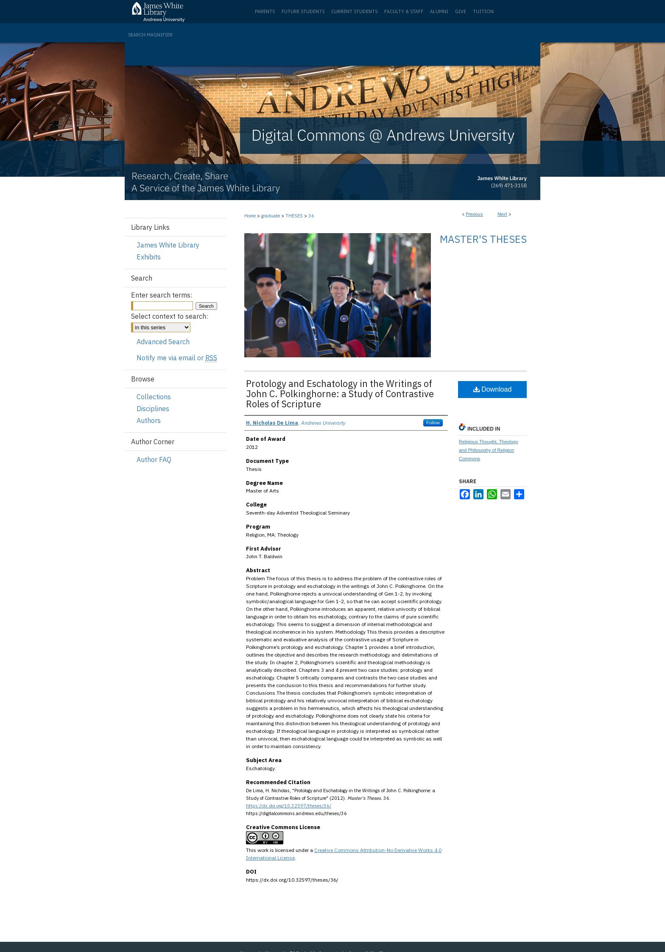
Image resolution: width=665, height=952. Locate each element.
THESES (294, 216)
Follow (433, 422)
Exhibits (149, 257)
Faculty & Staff (403, 11)
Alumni (439, 11)
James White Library (168, 245)
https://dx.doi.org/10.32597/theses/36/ (288, 806)
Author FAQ (154, 459)
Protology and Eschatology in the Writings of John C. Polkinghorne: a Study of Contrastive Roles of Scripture (340, 393)
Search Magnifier (150, 35)
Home (250, 216)
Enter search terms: (161, 295)
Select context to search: (169, 316)
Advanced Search (163, 341)
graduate (270, 216)
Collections (154, 396)
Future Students (303, 11)
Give (460, 11)
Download (492, 389)
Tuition (483, 11)
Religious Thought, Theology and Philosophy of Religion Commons (488, 450)
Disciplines (153, 408)
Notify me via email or (177, 358)
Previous (474, 214)
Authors (149, 420)
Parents (265, 11)
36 (311, 216)
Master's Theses (483, 239)
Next (502, 214)
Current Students (354, 11)
